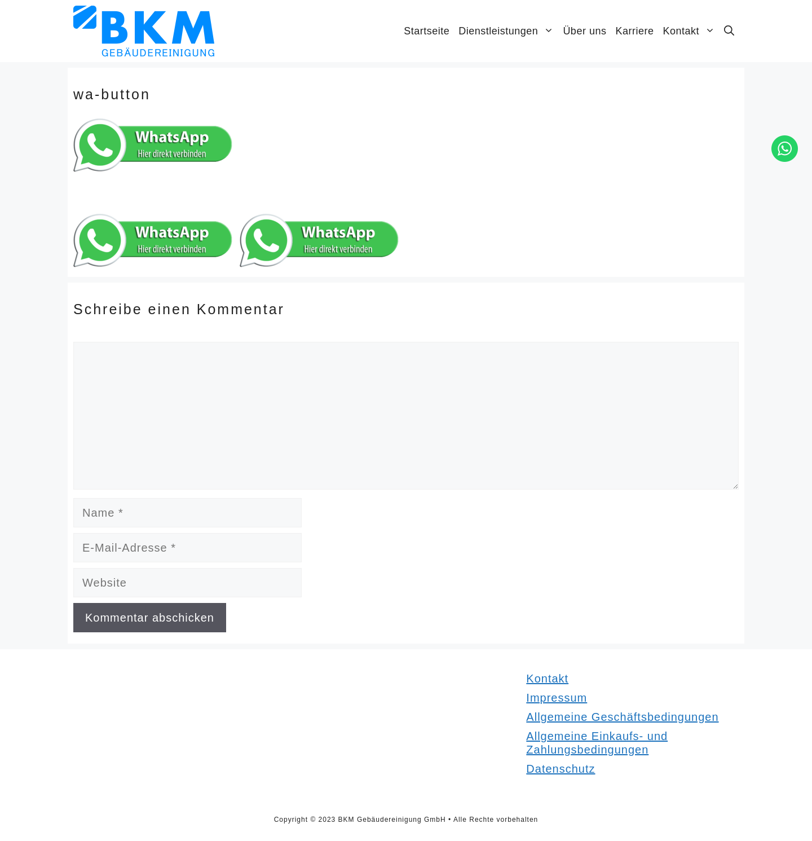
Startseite (426, 31)
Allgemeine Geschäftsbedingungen (622, 717)
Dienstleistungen (508, 31)
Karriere (634, 31)
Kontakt (691, 31)
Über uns (584, 31)
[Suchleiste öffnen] (729, 31)
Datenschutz (560, 769)
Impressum (556, 698)
